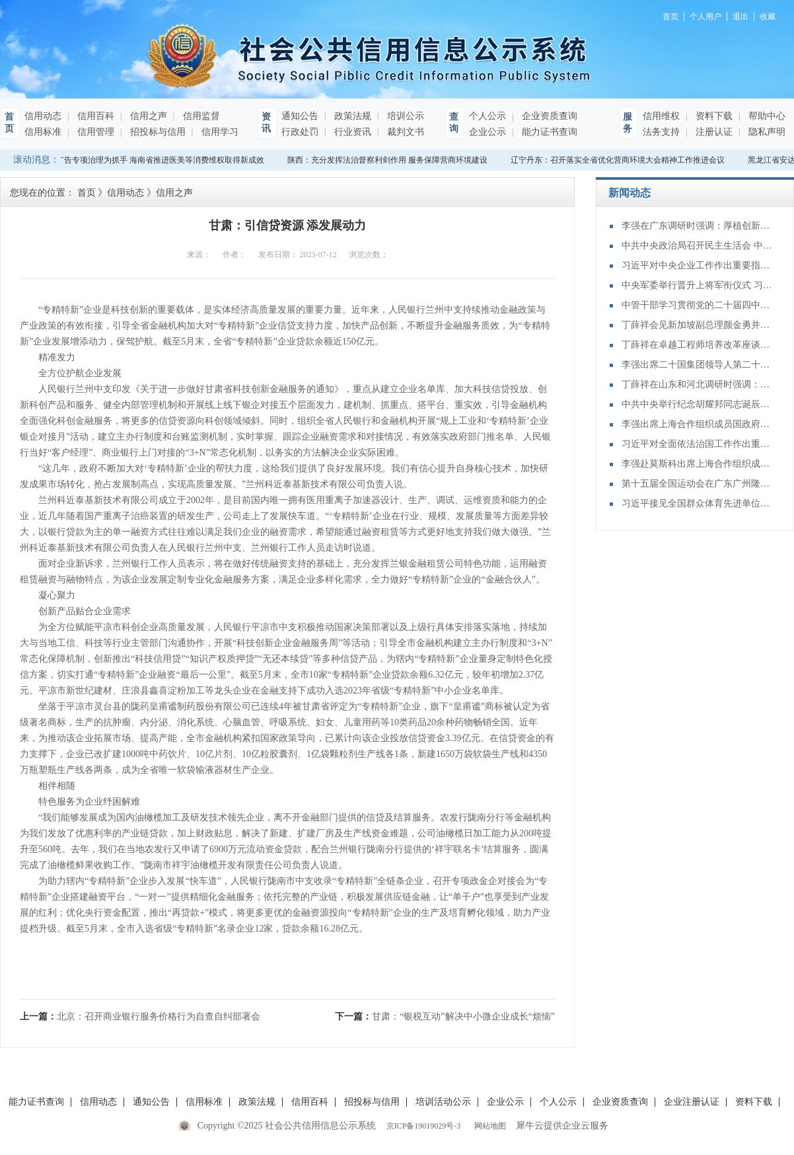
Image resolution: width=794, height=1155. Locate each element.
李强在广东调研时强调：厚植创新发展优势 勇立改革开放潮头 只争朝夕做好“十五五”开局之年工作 (698, 226)
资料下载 (713, 116)
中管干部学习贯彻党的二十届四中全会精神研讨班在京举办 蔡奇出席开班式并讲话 (698, 305)
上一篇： (140, 1016)
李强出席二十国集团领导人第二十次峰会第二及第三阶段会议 (698, 365)
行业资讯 (351, 132)
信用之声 (147, 116)
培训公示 (404, 116)
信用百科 (94, 116)
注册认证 (713, 132)
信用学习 (218, 132)
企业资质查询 (548, 116)
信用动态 (42, 116)
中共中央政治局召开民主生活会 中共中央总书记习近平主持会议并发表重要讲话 (698, 246)
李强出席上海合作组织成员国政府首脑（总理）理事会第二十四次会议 (698, 424)
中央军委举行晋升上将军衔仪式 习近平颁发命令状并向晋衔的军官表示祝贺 (698, 285)
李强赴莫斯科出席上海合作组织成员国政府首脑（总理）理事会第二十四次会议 (698, 464)
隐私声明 (765, 132)
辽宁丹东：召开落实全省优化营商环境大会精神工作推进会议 (620, 160)
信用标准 (42, 132)
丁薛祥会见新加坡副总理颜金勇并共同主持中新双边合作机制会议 (698, 325)
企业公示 (487, 132)
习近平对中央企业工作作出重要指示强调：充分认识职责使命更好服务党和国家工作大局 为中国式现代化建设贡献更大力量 (698, 265)
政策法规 (351, 116)
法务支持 (661, 132)
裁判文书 (404, 132)
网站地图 (488, 1126)
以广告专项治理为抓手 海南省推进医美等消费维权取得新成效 (158, 160)
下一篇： (445, 1016)
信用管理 (94, 132)
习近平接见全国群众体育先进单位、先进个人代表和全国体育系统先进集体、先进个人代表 (698, 503)
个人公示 (487, 116)
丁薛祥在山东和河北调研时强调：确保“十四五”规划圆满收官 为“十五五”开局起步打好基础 (698, 384)
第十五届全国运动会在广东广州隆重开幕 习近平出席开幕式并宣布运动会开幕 (698, 484)
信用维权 (661, 116)
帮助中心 (765, 116)
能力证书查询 (548, 132)
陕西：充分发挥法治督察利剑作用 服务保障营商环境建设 (389, 160)
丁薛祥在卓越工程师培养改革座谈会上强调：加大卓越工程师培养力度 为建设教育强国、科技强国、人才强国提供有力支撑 (698, 345)
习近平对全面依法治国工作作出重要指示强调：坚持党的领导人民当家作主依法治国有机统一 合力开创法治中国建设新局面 (698, 444)
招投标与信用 (156, 132)
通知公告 (299, 116)
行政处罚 (299, 132)
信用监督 (200, 116)
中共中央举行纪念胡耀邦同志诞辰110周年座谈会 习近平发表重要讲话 (698, 404)
